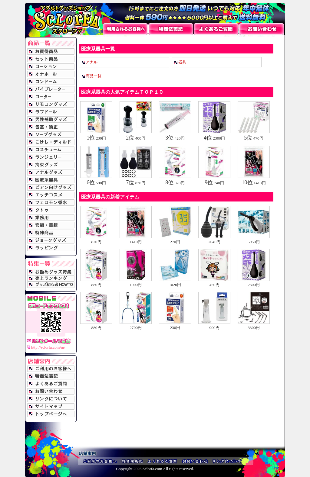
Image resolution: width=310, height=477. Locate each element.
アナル (91, 62)
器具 (182, 62)
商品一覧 (93, 76)
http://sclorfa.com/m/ (48, 347)
